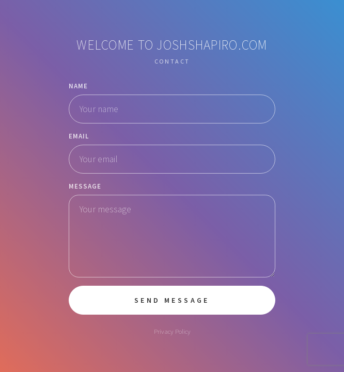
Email (79, 136)
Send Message (172, 300)
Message (85, 186)
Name (78, 86)
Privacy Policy (172, 331)
